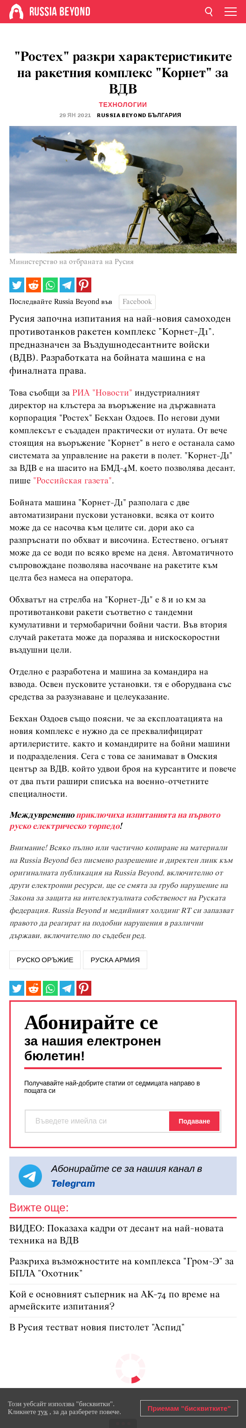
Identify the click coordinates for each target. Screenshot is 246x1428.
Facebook (137, 302)
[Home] (16, 12)
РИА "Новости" (102, 393)
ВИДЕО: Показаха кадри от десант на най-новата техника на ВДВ (116, 1235)
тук (43, 1411)
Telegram (73, 1183)
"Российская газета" (72, 481)
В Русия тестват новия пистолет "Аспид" (97, 1328)
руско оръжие (45, 960)
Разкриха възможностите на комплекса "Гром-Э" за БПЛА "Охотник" (121, 1268)
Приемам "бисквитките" (189, 1408)
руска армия (115, 960)
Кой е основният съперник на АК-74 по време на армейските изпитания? (114, 1301)
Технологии (123, 105)
